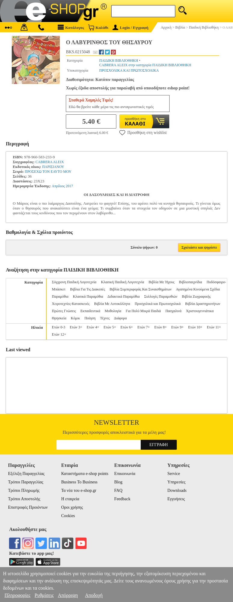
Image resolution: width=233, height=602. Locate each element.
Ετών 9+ (177, 327)
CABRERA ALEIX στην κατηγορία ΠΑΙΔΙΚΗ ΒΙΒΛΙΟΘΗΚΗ (145, 65)
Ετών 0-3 (58, 327)
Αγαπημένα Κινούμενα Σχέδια (198, 289)
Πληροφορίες (17, 595)
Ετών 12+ (59, 334)
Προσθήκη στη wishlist (143, 132)
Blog (118, 482)
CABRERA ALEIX (49, 162)
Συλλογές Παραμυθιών (160, 296)
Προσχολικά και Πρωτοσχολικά (158, 304)
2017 (69, 186)
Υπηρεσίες (176, 482)
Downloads (177, 490)
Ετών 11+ (214, 327)
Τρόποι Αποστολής (24, 499)
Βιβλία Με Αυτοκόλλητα (112, 304)
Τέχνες (105, 318)
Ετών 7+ (143, 327)
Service (173, 473)
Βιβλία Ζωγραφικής (196, 296)
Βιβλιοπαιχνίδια (190, 282)
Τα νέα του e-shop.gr (78, 490)
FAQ (118, 490)
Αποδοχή (94, 595)
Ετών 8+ (160, 327)
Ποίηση (90, 318)
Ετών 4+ (93, 327)
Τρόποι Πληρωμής (24, 490)
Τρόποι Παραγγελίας (25, 482)
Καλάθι (98, 27)
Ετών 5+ (110, 327)
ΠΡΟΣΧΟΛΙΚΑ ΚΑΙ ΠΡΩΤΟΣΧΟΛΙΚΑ (129, 70)
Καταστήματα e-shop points (84, 473)
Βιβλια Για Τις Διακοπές (87, 289)
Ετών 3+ (76, 327)
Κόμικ (75, 318)
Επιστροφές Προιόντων (28, 507)
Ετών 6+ (127, 327)
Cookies (68, 516)
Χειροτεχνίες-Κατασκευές (71, 304)
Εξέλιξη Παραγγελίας (26, 473)
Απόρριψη (68, 595)
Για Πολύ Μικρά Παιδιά (143, 311)
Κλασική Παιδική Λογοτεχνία (122, 282)
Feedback (122, 499)
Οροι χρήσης (72, 507)
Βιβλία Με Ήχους (161, 282)
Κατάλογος (71, 27)
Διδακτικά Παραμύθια (123, 296)
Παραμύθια (60, 296)
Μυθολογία (113, 311)
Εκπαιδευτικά (90, 311)
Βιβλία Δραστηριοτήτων (202, 304)
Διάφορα (120, 318)
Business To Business (79, 482)
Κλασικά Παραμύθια (88, 296)
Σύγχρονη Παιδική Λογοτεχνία (74, 282)
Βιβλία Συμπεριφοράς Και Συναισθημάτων (140, 289)
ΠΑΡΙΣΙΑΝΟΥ (53, 167)
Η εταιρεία (70, 499)
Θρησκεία (59, 318)
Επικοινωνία (124, 473)
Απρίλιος (58, 186)
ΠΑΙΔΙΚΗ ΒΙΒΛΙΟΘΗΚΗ (118, 60)
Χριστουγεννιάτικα (200, 311)
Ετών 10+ (195, 327)
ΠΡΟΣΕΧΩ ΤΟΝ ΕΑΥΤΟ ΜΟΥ (48, 171)
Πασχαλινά (173, 311)
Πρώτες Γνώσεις (64, 311)
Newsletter (116, 422)
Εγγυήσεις (176, 499)
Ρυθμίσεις (44, 595)
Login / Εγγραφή (130, 27)
